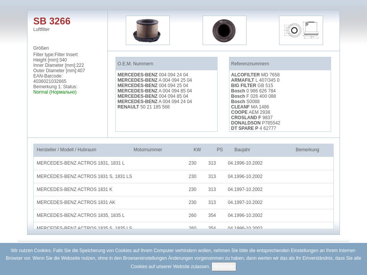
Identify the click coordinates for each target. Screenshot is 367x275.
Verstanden (223, 266)
